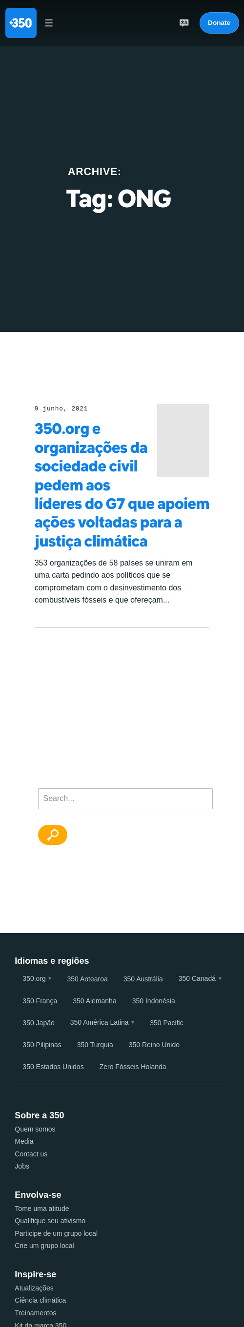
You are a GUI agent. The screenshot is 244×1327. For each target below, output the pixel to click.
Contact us (31, 1154)
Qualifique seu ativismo (50, 1221)
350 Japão (38, 1023)
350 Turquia (95, 1045)
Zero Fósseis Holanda (133, 1067)
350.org (33, 978)
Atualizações (34, 1288)
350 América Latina (99, 1022)
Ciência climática (40, 1300)
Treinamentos (35, 1313)
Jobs (22, 1166)
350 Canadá (197, 978)
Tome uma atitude (42, 1208)
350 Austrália (143, 979)
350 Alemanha (95, 1001)
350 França (39, 1001)
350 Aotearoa (87, 979)
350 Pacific (166, 1023)
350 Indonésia (153, 1001)
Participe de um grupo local (56, 1233)
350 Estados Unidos (52, 1067)
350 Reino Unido (154, 1045)
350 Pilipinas (41, 1045)
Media (24, 1141)
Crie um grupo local (44, 1245)
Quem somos (35, 1129)
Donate (219, 22)
